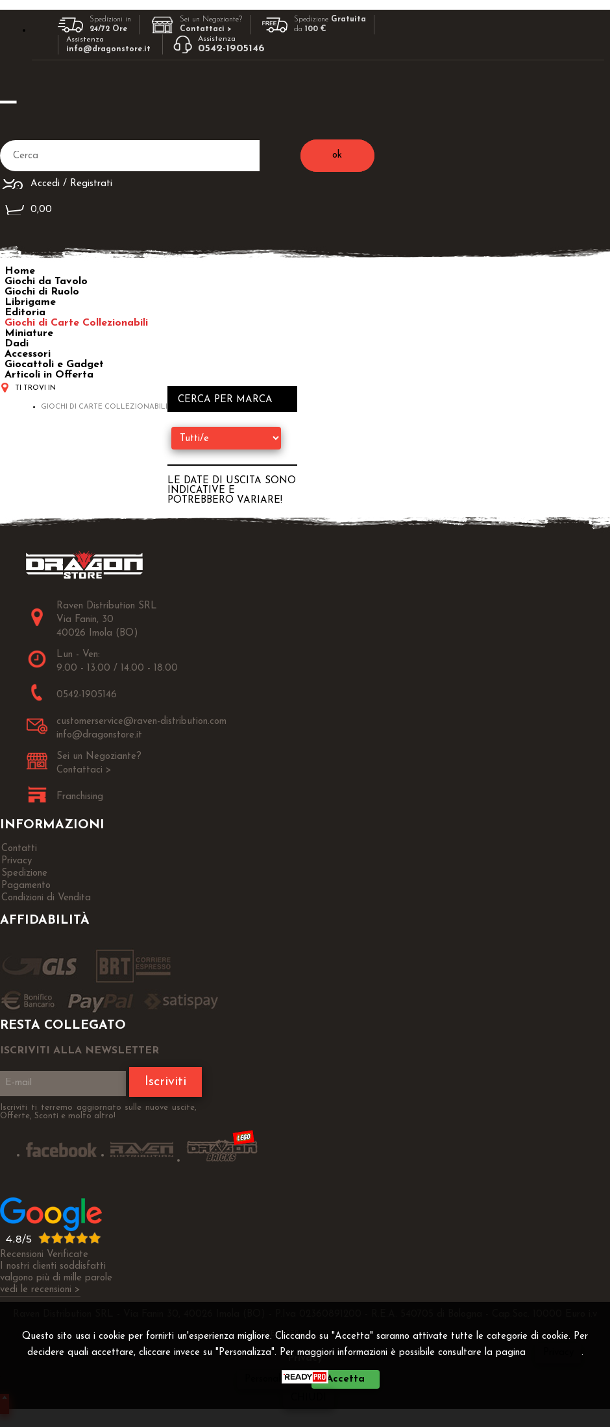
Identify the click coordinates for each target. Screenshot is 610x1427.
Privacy (558, 1353)
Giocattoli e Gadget (54, 364)
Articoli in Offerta (49, 375)
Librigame (30, 302)
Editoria (25, 312)
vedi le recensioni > (40, 1290)
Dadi (17, 344)
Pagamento (26, 886)
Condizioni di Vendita (46, 898)
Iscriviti (165, 1081)
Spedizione (24, 873)
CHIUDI (308, 1398)
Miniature (29, 333)
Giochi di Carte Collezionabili (76, 323)
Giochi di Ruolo (42, 292)
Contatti (19, 849)
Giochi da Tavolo (46, 281)
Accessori (28, 354)
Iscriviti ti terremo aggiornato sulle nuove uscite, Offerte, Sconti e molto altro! (98, 1111)
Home (20, 271)
